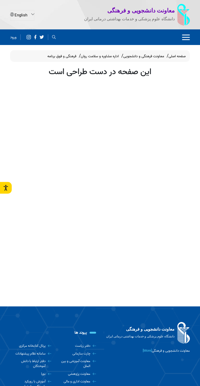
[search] (54, 37)
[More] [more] (147, 350)
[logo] (147, 333)
